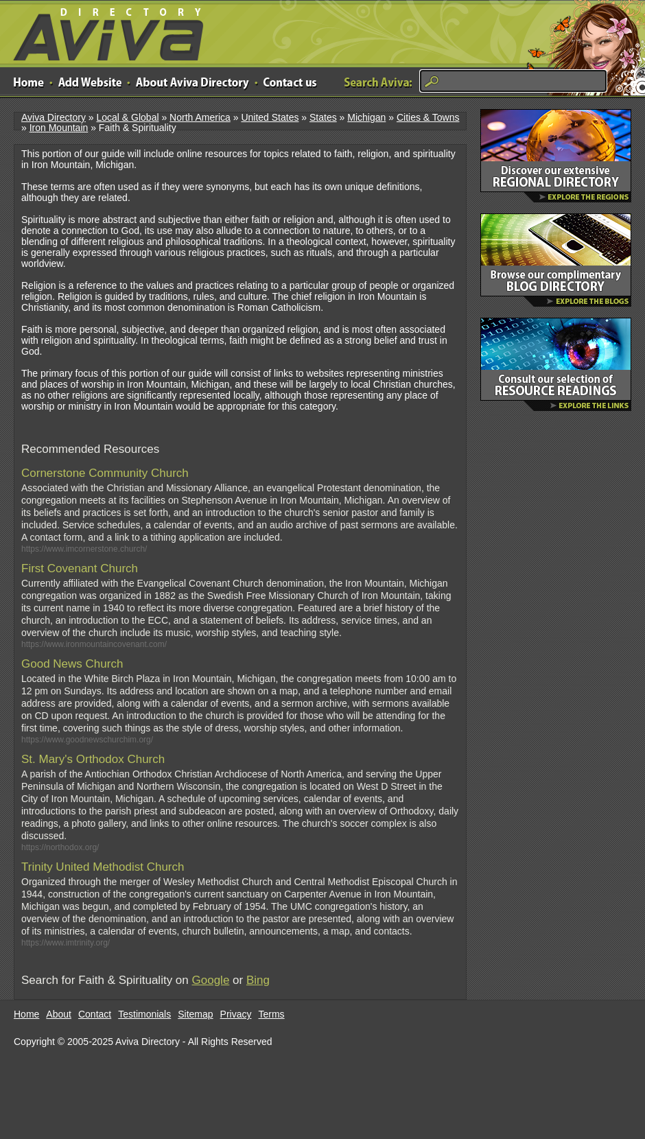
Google (211, 980)
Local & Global (127, 117)
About (58, 1014)
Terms (272, 1014)
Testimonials (144, 1014)
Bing (258, 980)
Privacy (236, 1014)
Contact (94, 1014)
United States (269, 117)
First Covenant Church (79, 568)
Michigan (366, 117)
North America (200, 117)
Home (26, 1014)
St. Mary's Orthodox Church (93, 759)
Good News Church (72, 663)
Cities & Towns (428, 117)
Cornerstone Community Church (105, 473)
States (323, 117)
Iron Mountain (59, 127)
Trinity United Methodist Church (102, 866)
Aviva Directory (103, 31)
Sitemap (195, 1014)
